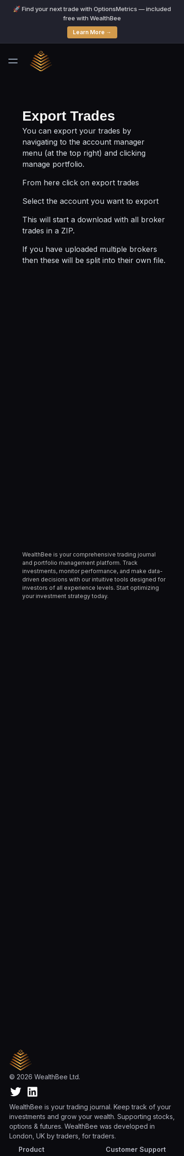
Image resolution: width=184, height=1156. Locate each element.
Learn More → (92, 32)
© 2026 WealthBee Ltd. (44, 1077)
